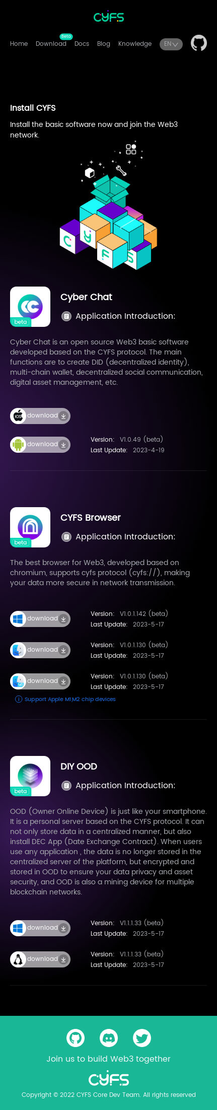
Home (19, 44)
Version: (103, 440)
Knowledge (135, 44)
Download (51, 44)
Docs (82, 44)
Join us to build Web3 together (108, 1059)
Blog (103, 44)
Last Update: (109, 450)
